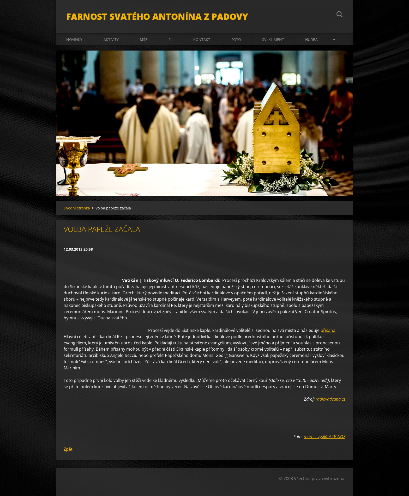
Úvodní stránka (77, 208)
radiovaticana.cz (330, 399)
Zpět (68, 449)
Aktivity (111, 39)
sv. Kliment (273, 39)
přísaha (328, 330)
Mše (143, 39)
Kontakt (201, 39)
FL (170, 39)
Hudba (311, 39)
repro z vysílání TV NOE (324, 436)
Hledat (339, 15)
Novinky (74, 39)
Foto (236, 39)
